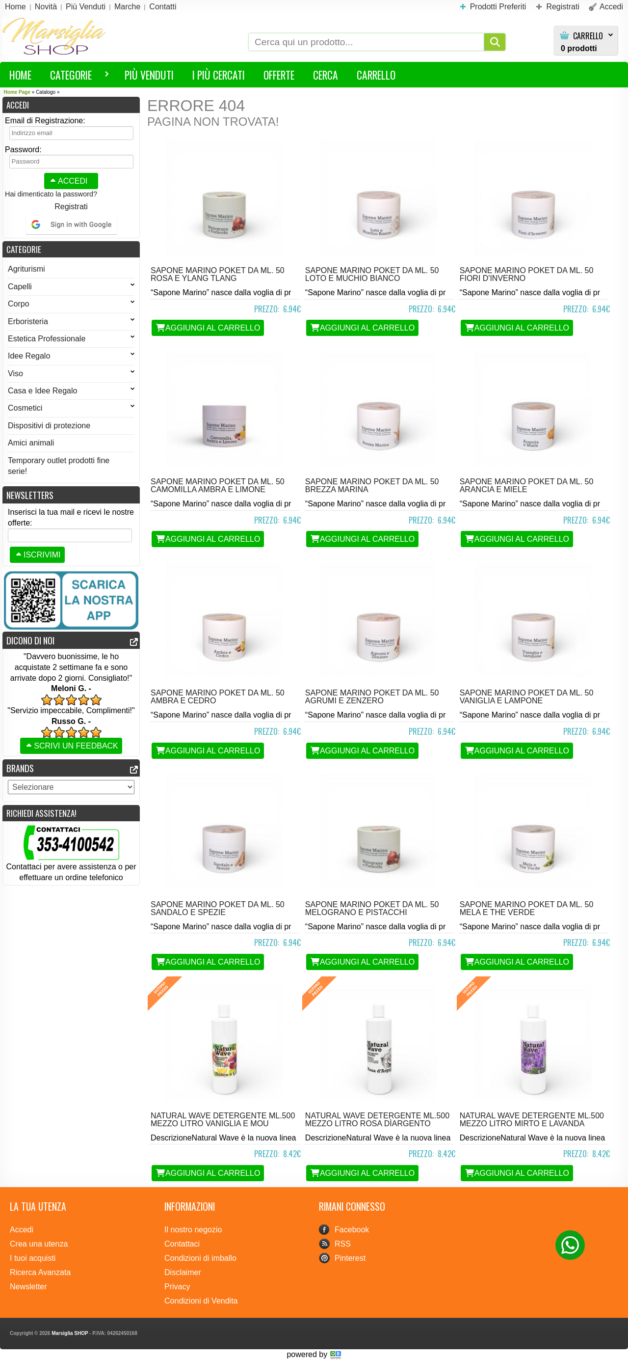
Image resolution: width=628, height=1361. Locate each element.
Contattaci (182, 1244)
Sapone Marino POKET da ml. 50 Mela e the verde (527, 908)
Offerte (278, 75)
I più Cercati (218, 75)
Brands (20, 768)
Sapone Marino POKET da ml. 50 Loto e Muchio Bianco (372, 274)
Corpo (71, 304)
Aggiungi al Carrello (208, 328)
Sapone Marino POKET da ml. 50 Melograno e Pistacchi (372, 908)
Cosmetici (71, 408)
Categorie (75, 76)
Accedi (67, 181)
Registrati (71, 206)
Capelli (71, 286)
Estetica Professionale (71, 338)
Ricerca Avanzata (40, 1272)
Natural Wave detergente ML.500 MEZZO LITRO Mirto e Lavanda (532, 1119)
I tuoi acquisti (32, 1258)
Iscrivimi (37, 555)
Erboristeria (71, 321)
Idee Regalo (71, 356)
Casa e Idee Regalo (71, 391)
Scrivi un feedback (71, 746)
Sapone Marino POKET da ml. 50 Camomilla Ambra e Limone (218, 485)
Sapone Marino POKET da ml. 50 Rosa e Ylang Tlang (218, 274)
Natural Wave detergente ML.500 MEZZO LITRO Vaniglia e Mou (223, 1119)
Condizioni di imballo (200, 1258)
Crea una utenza (39, 1244)
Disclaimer (182, 1272)
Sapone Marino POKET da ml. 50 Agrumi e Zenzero (372, 697)
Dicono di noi (30, 640)
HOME (20, 75)
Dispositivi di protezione (49, 425)
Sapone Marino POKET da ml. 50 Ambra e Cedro (218, 697)
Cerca (325, 75)
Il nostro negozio (193, 1229)
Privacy (177, 1286)
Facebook (352, 1229)
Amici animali (31, 443)
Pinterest (350, 1258)
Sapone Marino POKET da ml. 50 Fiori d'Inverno (527, 274)
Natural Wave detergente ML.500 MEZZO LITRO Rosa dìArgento (377, 1119)
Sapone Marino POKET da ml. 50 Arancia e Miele (527, 485)
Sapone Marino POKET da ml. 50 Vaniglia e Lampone (527, 697)
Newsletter (28, 1286)
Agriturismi (26, 269)
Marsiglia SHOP (70, 1333)
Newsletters (29, 494)
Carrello (588, 36)
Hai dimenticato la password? (51, 194)
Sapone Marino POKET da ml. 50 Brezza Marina (372, 485)
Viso (71, 373)
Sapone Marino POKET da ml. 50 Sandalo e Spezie (218, 908)
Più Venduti (149, 75)
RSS (343, 1244)
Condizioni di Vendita (200, 1301)
